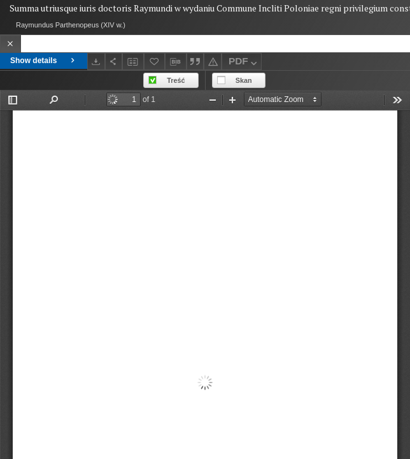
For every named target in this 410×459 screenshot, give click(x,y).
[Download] (96, 61)
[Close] (10, 43)
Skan (244, 80)
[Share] (114, 61)
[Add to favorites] (155, 61)
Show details (43, 60)
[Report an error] (213, 61)
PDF (244, 62)
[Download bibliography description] (176, 62)
